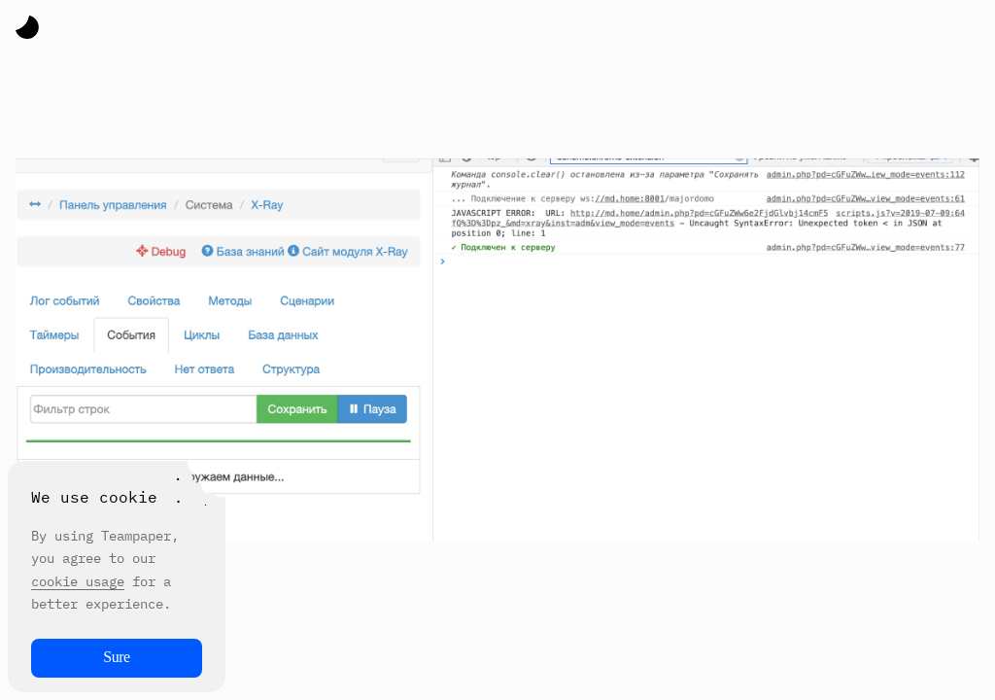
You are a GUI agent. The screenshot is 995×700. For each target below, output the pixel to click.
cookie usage (77, 581)
